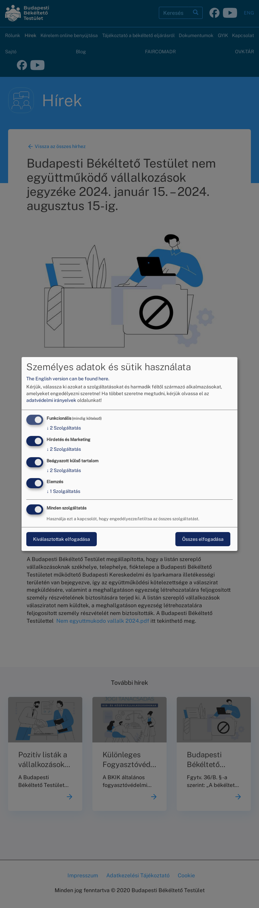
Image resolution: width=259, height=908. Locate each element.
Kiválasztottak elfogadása (61, 539)
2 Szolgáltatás (64, 427)
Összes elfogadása (203, 539)
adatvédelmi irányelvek (51, 400)
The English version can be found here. (67, 378)
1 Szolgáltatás (63, 491)
